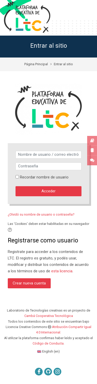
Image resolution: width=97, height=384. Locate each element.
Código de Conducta (48, 343)
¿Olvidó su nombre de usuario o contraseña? (41, 214)
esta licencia (61, 271)
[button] (10, 230)
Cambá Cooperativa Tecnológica (48, 316)
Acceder (48, 191)
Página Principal (36, 64)
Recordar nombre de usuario (44, 177)
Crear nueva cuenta (29, 283)
